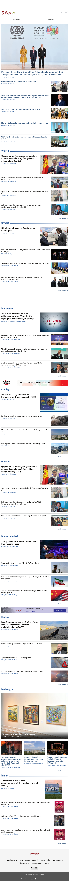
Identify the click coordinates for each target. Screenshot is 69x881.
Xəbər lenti (52, 19)
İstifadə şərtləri (24, 863)
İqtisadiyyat (7, 308)
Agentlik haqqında (11, 860)
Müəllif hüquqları (58, 860)
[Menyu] (66, 12)
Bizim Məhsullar (45, 860)
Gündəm (5, 461)
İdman (4, 775)
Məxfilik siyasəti (37, 863)
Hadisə (5, 617)
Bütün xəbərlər (62, 218)
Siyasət (5, 223)
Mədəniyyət (7, 689)
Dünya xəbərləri (9, 536)
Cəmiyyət (6, 389)
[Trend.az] (8, 13)
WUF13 (5, 150)
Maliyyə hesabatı (25, 860)
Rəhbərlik (35, 860)
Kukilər (47, 863)
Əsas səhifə (17, 19)
